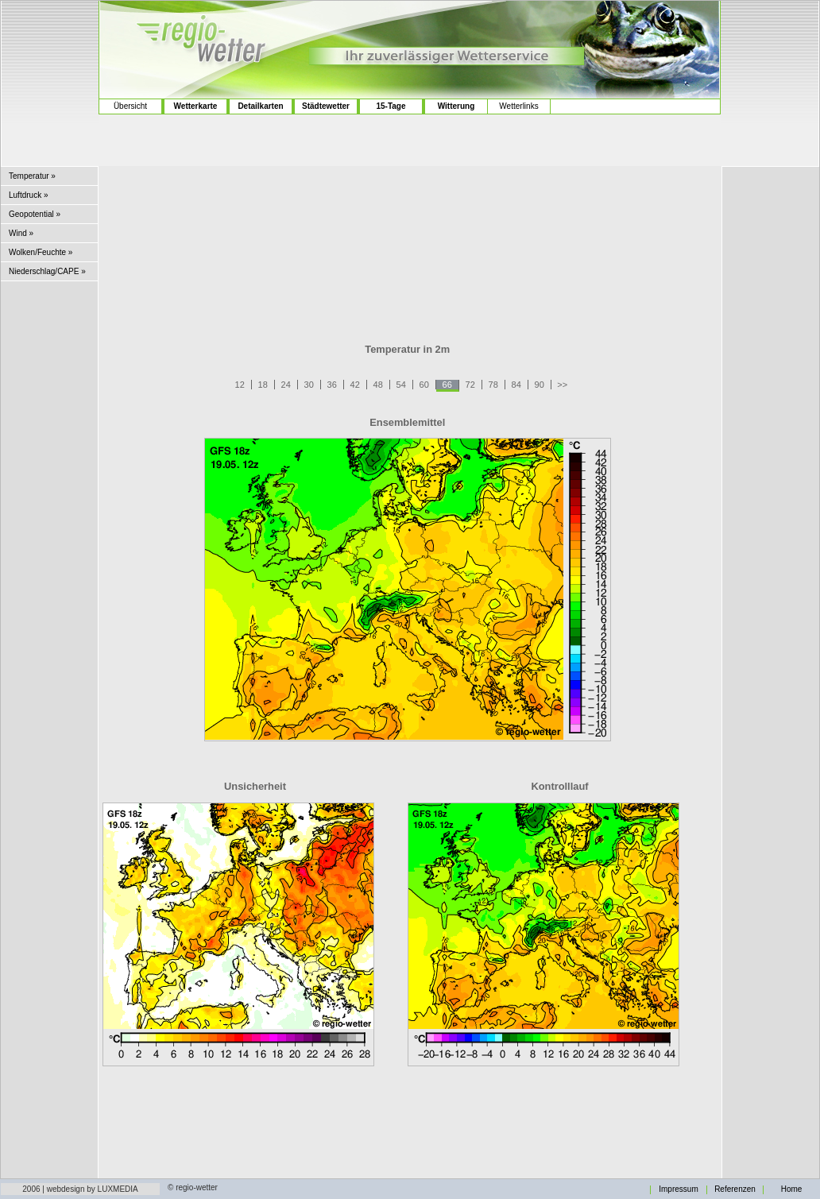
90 (539, 384)
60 (424, 384)
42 (355, 384)
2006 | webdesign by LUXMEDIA (79, 1189)
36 (332, 384)
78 (493, 384)
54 (401, 384)
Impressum (678, 1189)
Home (792, 1189)
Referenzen (735, 1189)
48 (378, 384)
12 (240, 384)
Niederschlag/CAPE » (47, 271)
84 (516, 384)
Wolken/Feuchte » (40, 252)
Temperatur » (32, 176)
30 (309, 384)
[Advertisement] (409, 245)
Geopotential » (34, 214)
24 (286, 384)
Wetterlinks (518, 106)
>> (562, 384)
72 (470, 384)
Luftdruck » (28, 195)
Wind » (21, 233)
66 (447, 384)
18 (263, 384)
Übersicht (130, 106)
